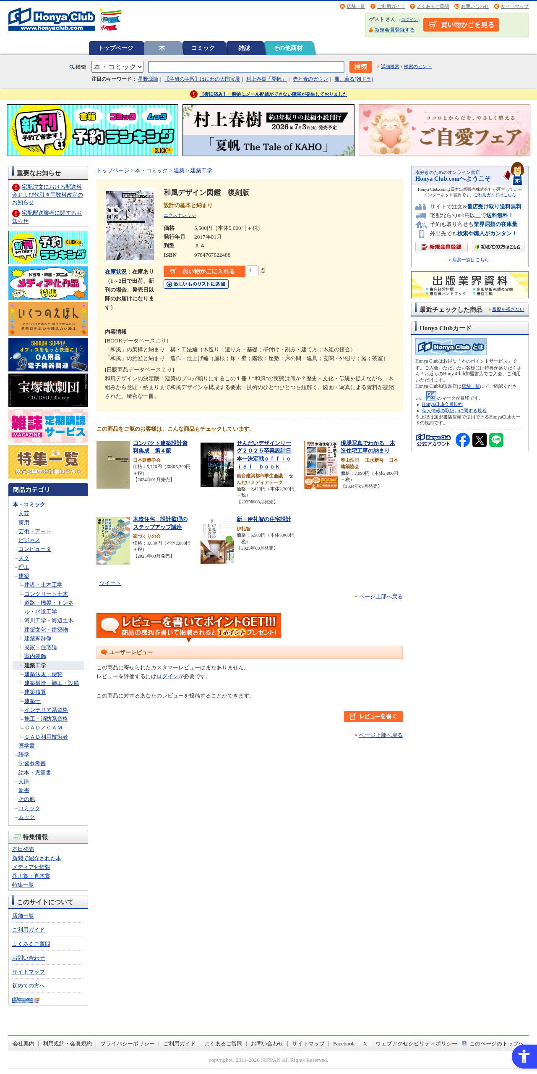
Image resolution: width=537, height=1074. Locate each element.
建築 (23, 576)
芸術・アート (34, 531)
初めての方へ (28, 985)
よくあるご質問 (433, 6)
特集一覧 (23, 885)
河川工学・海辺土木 (48, 620)
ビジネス (29, 540)
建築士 (32, 701)
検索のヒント (418, 66)
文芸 (23, 513)
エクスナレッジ (180, 215)
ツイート (110, 583)
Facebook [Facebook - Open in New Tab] (344, 1043)
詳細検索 (390, 66)
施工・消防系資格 (46, 719)
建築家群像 (38, 638)
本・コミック (29, 504)
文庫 (23, 781)
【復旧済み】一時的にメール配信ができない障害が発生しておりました (273, 94)
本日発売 (23, 849)
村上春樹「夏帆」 (266, 79)
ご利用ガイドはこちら (495, 194)
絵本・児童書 (34, 772)
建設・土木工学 (43, 585)
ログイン (409, 19)
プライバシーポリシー (127, 1043)
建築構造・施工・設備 (51, 683)
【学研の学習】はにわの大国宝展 (202, 79)
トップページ (115, 48)
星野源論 (148, 79)
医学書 (26, 745)
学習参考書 (32, 763)
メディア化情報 (31, 867)
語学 (23, 754)
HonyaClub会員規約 (442, 404)
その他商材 (287, 48)
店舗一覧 (356, 6)
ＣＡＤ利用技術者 (46, 737)
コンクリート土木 (46, 594)
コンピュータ (34, 549)
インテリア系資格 (46, 710)
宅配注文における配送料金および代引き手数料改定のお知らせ (47, 194)
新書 (23, 790)
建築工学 (35, 665)
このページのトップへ (496, 1043)
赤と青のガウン (310, 79)
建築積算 (35, 692)
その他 (26, 799)
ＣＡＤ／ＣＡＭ (43, 727)
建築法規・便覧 (43, 674)
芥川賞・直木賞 (31, 876)
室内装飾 (35, 656)
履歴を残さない (508, 309)
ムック (26, 817)
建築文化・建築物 (46, 629)
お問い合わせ (475, 6)
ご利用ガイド (391, 6)
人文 (23, 558)
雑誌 (244, 48)
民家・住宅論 (40, 647)
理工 (23, 567)
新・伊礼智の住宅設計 (264, 519)
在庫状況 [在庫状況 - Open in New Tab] (116, 271)
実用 (23, 522)
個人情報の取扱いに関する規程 (454, 410)
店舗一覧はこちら (470, 260)
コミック (203, 48)
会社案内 (23, 1043)
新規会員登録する (395, 30)
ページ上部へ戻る (381, 596)
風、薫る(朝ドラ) (353, 79)
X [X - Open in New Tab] (365, 1043)
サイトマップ (515, 6)
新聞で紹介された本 (36, 858)
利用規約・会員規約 (67, 1043)
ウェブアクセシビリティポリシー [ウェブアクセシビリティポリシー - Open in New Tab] (416, 1043)
